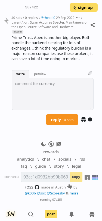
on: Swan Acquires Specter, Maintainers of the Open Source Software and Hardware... (49, 24)
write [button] (20, 74)
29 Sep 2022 (65, 17)
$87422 (31, 7)
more (74, 193)
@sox (41, 193)
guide (40, 166)
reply (62, 119)
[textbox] (53, 94)
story (59, 166)
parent (16, 22)
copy (76, 176)
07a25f (57, 199)
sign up (82, 7)
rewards (51, 151)
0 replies (31, 17)
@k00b (30, 193)
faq (24, 166)
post (51, 214)
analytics (25, 159)
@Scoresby (56, 193)
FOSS (32, 187)
